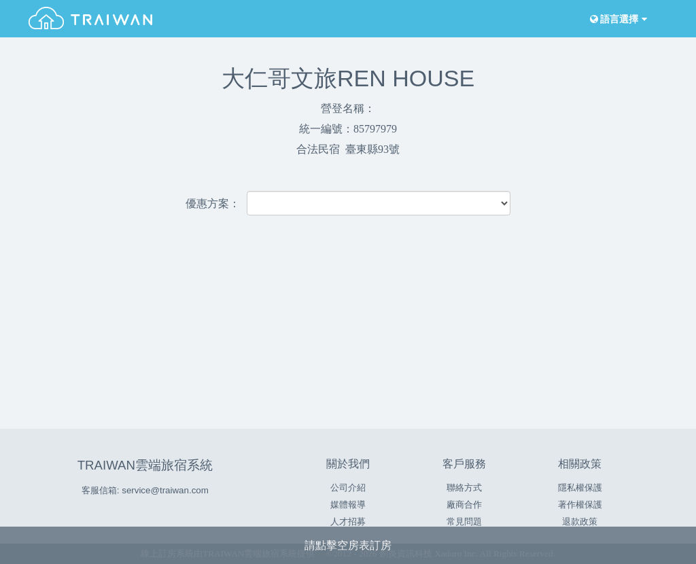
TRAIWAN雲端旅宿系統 (145, 465)
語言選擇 (617, 19)
